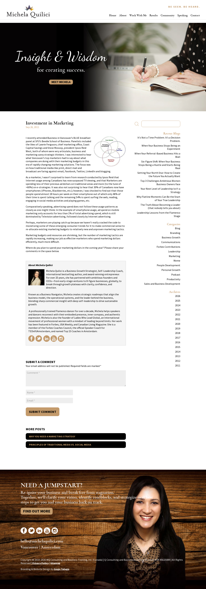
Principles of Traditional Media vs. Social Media (60, 444)
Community (167, 15)
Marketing (174, 256)
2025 (177, 300)
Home (112, 15)
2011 (177, 365)
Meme (176, 260)
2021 (177, 319)
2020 (177, 323)
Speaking (182, 15)
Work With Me (138, 15)
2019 (177, 328)
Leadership (174, 251)
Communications (170, 242)
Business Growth (171, 237)
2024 (177, 305)
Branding (175, 233)
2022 (177, 314)
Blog (177, 228)
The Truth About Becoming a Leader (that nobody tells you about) (160, 206)
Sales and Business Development (162, 283)
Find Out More (36, 511)
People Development (168, 265)
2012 (177, 360)
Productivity (173, 279)
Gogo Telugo (61, 569)
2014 (177, 351)
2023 (177, 309)
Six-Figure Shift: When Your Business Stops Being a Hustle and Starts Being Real (159, 165)
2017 (177, 337)
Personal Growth (170, 269)
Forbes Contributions (168, 246)
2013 (177, 356)
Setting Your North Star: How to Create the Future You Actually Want (158, 174)
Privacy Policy (40, 563)
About (122, 15)
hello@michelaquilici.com (42, 541)
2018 (177, 333)
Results (154, 15)
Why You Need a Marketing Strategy (52, 436)
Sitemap (55, 563)
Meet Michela (61, 82)
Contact (195, 15)
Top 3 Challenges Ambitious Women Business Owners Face (160, 182)
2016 (177, 342)
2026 (177, 296)
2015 (177, 347)
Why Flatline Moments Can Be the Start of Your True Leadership (158, 198)
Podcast (175, 274)
